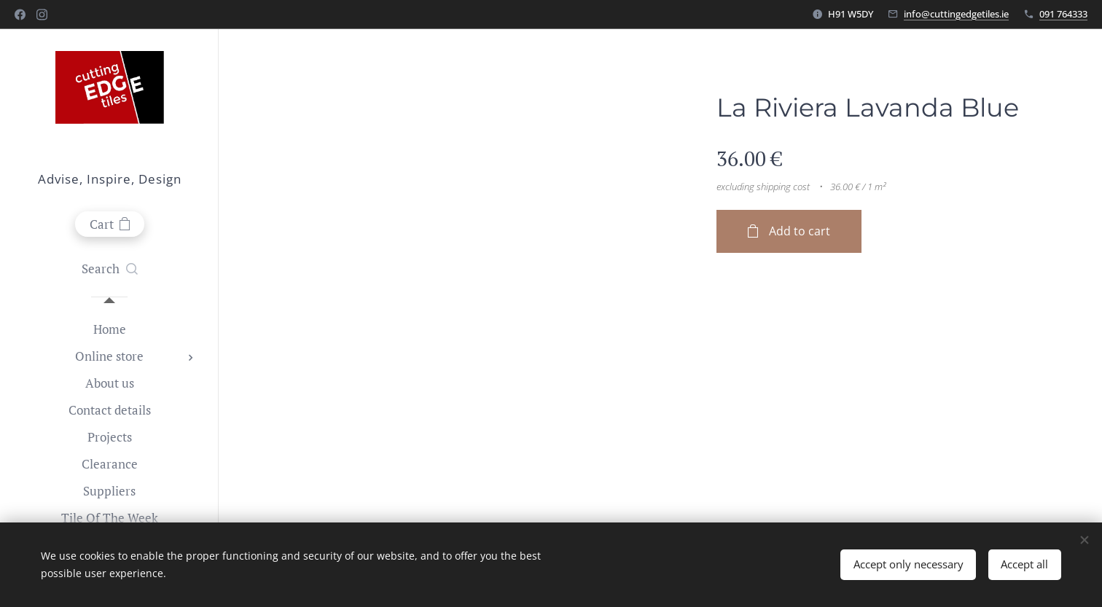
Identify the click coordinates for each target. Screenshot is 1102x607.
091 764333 (1063, 13)
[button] (109, 269)
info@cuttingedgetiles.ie (956, 13)
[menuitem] (109, 329)
